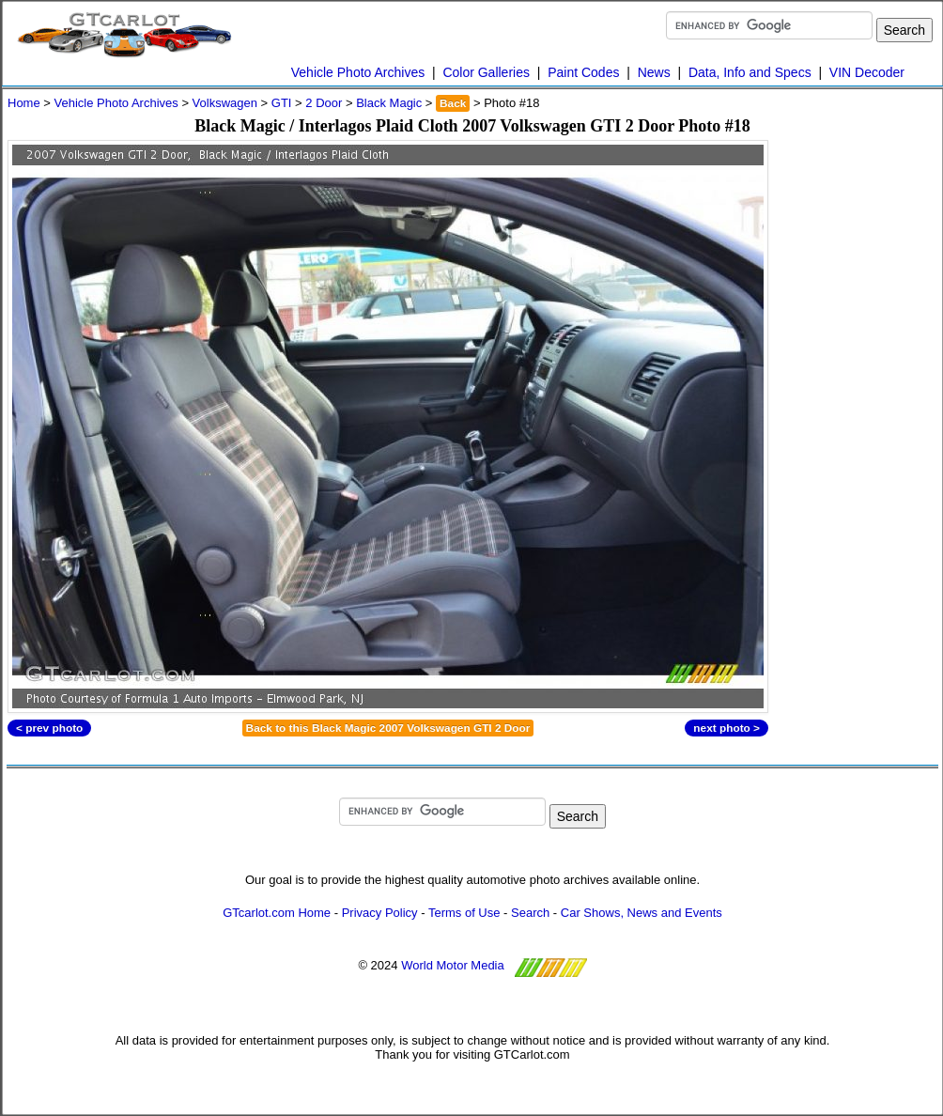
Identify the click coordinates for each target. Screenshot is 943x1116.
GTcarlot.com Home (277, 913)
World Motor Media (452, 965)
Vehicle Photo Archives (358, 72)
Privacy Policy (380, 913)
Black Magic (389, 103)
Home (24, 103)
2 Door (323, 103)
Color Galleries (486, 72)
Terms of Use (464, 913)
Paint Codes (583, 72)
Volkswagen (225, 103)
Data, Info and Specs (750, 72)
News (654, 72)
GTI (281, 103)
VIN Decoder (866, 72)
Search (530, 913)
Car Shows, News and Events (641, 913)
